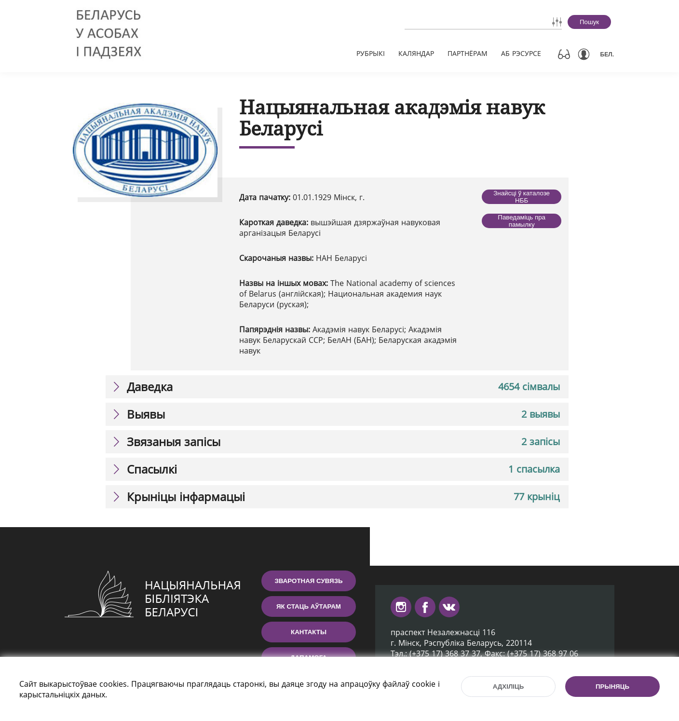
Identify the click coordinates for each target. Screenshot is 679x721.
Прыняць (612, 686)
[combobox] (456, 21)
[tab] (337, 386)
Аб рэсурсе (521, 53)
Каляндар (416, 53)
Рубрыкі (370, 53)
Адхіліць (508, 686)
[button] (337, 386)
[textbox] (456, 21)
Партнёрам (468, 53)
